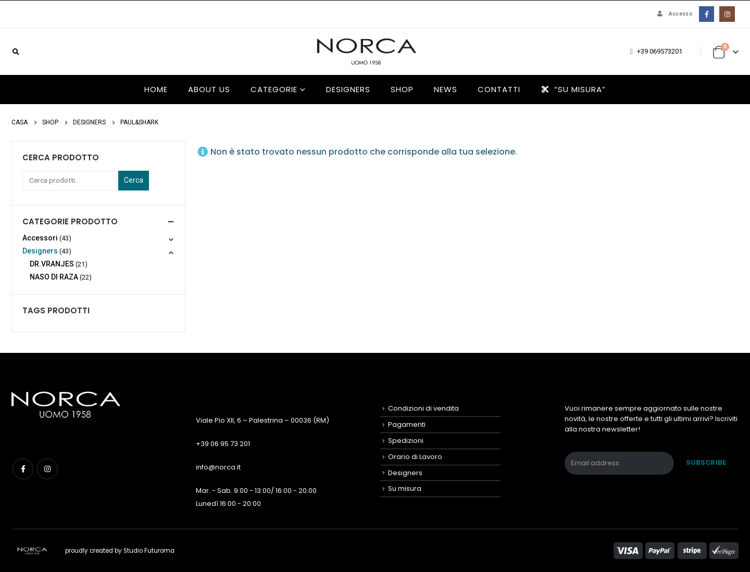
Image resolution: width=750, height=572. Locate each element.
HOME (156, 89)
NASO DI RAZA (54, 277)
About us (209, 89)
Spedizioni (405, 441)
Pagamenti (407, 424)
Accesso (674, 13)
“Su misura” (573, 89)
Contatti (499, 89)
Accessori (40, 238)
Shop (402, 89)
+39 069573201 (659, 51)
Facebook (22, 469)
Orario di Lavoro (415, 457)
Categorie (274, 89)
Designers (348, 89)
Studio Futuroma (148, 550)
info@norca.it (218, 467)
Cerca (133, 180)
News (445, 89)
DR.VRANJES (52, 264)
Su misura (404, 488)
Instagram (47, 469)
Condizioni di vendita (423, 408)
